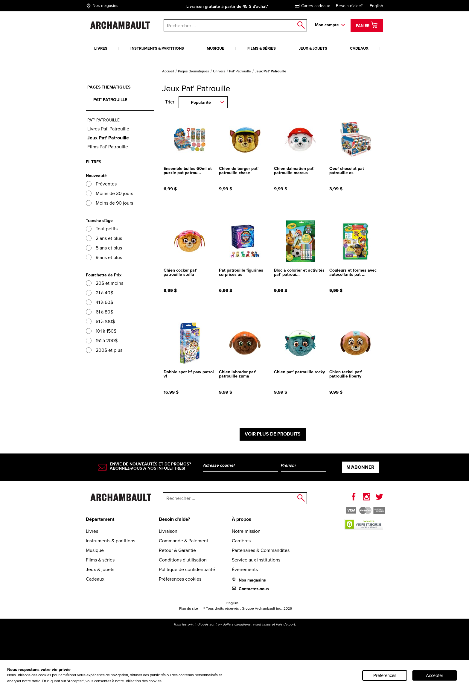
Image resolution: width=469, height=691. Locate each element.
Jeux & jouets (313, 48)
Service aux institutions (256, 559)
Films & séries (261, 48)
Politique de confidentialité (187, 569)
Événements (245, 569)
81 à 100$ (100, 321)
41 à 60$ (99, 302)
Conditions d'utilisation (183, 559)
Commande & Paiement (183, 540)
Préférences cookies (180, 579)
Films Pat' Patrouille (107, 146)
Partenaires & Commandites (261, 550)
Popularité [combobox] (201, 102)
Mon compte (327, 25)
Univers (219, 71)
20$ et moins (104, 283)
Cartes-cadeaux (312, 6)
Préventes (101, 183)
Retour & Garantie (177, 550)
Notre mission (246, 531)
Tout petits (102, 228)
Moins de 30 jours (109, 193)
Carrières (241, 540)
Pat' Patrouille (240, 71)
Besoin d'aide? (349, 6)
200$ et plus (104, 350)
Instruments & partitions (157, 48)
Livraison (168, 531)
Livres (100, 48)
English (376, 6)
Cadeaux (359, 48)
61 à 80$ (99, 311)
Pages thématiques (194, 71)
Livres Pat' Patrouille (108, 128)
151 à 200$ (102, 340)
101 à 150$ (101, 331)
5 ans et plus (104, 247)
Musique (215, 48)
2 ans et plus (104, 238)
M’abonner (360, 467)
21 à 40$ (99, 292)
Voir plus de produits (273, 433)
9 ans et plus (104, 257)
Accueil (168, 71)
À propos (241, 519)
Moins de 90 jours (109, 203)
